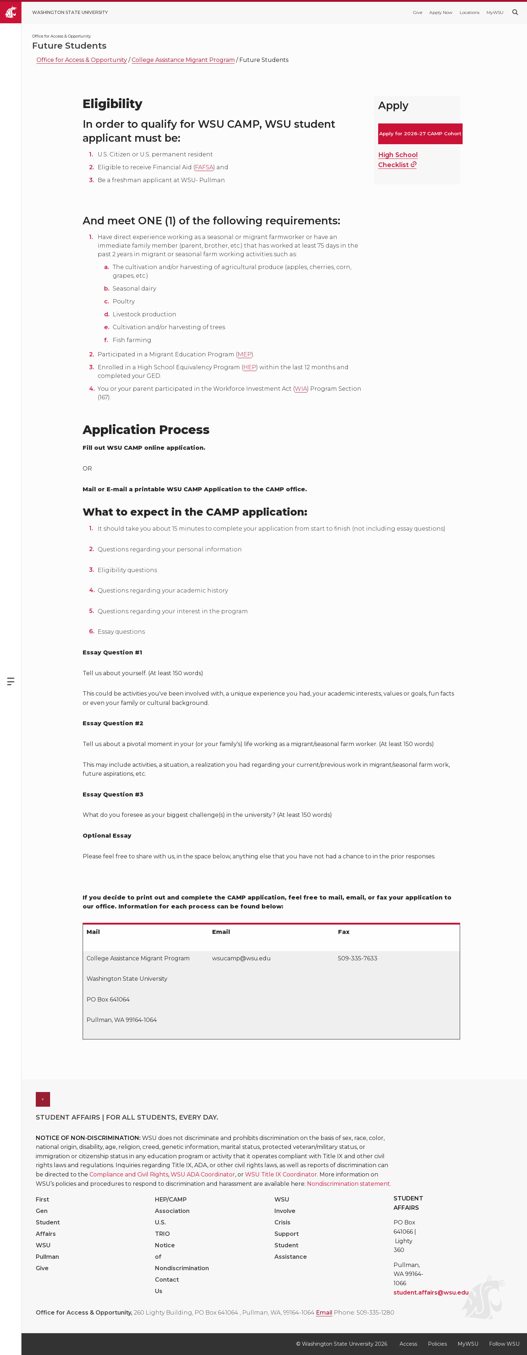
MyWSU (495, 12)
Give (417, 12)
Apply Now (441, 12)
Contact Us (167, 1285)
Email (324, 1312)
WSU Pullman (47, 1251)
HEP (249, 367)
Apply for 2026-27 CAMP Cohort (420, 133)
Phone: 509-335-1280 (364, 1312)
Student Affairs (48, 1228)
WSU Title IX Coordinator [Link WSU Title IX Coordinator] (281, 1174)
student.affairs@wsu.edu (431, 1292)
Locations (469, 12)
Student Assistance (290, 1251)
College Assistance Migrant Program (183, 60)
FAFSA (204, 167)
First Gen (42, 1205)
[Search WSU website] (515, 12)
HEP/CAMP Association (172, 1205)
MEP (245, 354)
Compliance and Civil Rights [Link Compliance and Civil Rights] (128, 1174)
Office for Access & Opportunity (81, 60)
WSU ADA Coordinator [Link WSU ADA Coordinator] (203, 1174)
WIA (301, 388)
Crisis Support (286, 1228)
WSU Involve (285, 1205)
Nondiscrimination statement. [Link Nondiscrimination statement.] (349, 1183)
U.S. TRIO (162, 1228)
